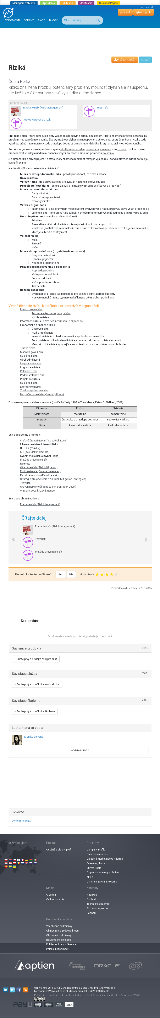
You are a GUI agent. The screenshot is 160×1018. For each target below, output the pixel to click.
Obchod (91, 899)
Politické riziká (28, 371)
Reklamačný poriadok (58, 939)
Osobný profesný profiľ (59, 849)
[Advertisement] (80, 38)
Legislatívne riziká (31, 363)
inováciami (92, 149)
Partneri (91, 913)
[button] (11, 537)
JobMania (86, 3)
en (142, 7)
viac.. (145, 673)
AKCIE (41, 20)
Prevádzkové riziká (31, 309)
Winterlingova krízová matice (37, 490)
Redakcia (92, 894)
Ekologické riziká (30, 386)
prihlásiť (125, 12)
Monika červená (33, 736)
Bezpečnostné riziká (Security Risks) (42, 394)
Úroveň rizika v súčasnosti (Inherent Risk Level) (48, 486)
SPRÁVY (29, 20)
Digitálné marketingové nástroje (105, 858)
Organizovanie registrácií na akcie (103, 875)
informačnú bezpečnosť (69, 321)
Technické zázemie (98, 903)
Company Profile (96, 849)
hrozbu (127, 135)
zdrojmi (122, 149)
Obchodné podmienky (58, 935)
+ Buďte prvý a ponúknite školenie (35, 711)
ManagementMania (23, 3)
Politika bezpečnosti (57, 949)
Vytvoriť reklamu (21, 820)
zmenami (105, 149)
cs (147, 7)
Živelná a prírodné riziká (34, 390)
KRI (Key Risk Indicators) (34, 452)
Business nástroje (97, 854)
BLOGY (53, 20)
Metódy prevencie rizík (33, 459)
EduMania (67, 3)
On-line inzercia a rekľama (102, 881)
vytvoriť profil (143, 12)
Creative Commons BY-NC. (125, 995)
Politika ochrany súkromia (61, 944)
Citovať (145, 59)
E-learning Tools (96, 863)
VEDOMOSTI (12, 20)
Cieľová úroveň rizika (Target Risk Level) (43, 440)
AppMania (48, 3)
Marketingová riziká (32, 352)
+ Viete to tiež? (80, 750)
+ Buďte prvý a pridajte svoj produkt (36, 659)
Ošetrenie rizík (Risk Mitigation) (38, 467)
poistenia (108, 153)
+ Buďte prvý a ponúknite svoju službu (37, 684)
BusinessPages (108, 3)
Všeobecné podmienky (59, 926)
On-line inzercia (55, 899)
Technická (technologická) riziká (51, 313)
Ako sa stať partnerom (99, 908)
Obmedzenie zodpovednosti (62, 930)
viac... (145, 647)
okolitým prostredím (72, 149)
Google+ (106, 991)
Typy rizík (25, 482)
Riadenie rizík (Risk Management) (40, 504)
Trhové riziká (27, 348)
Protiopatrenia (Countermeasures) (40, 471)
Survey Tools (94, 867)
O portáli (51, 894)
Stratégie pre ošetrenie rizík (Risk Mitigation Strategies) (53, 479)
